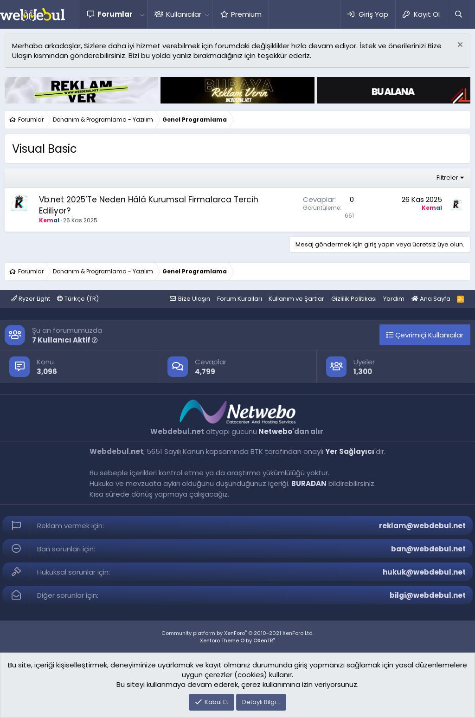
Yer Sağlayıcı (349, 451)
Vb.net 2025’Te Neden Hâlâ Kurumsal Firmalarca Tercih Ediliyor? (148, 205)
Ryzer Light (30, 298)
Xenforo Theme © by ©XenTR (237, 640)
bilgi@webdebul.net (428, 595)
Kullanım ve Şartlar (296, 298)
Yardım (393, 298)
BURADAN (309, 483)
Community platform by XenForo (237, 633)
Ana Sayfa (430, 298)
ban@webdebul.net (428, 549)
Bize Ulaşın (194, 298)
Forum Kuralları (239, 298)
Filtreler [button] (447, 177)
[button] (142, 14)
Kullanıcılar (183, 14)
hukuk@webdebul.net (424, 572)
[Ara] (458, 14)
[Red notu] (459, 46)
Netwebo (275, 431)
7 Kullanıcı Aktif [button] (65, 340)
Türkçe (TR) (78, 298)
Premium (246, 14)
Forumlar (115, 14)
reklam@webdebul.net (422, 525)
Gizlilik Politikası (354, 298)
